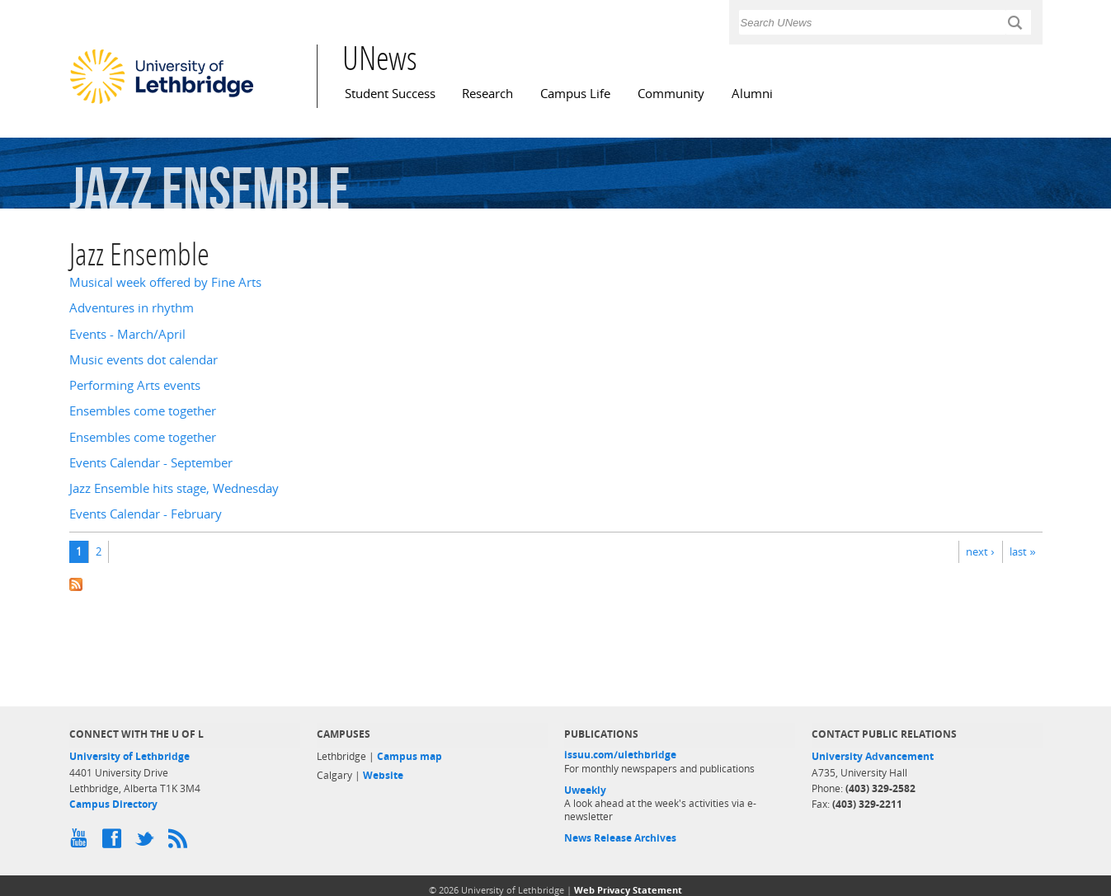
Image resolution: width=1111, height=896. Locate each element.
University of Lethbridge (129, 756)
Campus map (409, 756)
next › (980, 551)
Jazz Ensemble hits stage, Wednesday (174, 488)
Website (383, 775)
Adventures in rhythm (131, 308)
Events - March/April (127, 334)
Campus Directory (113, 804)
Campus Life (575, 93)
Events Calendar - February (145, 514)
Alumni (752, 93)
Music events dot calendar (143, 359)
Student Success (390, 93)
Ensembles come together (142, 411)
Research (487, 93)
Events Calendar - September (151, 462)
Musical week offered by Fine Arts (165, 282)
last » (1022, 551)
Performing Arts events (134, 385)
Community (671, 93)
